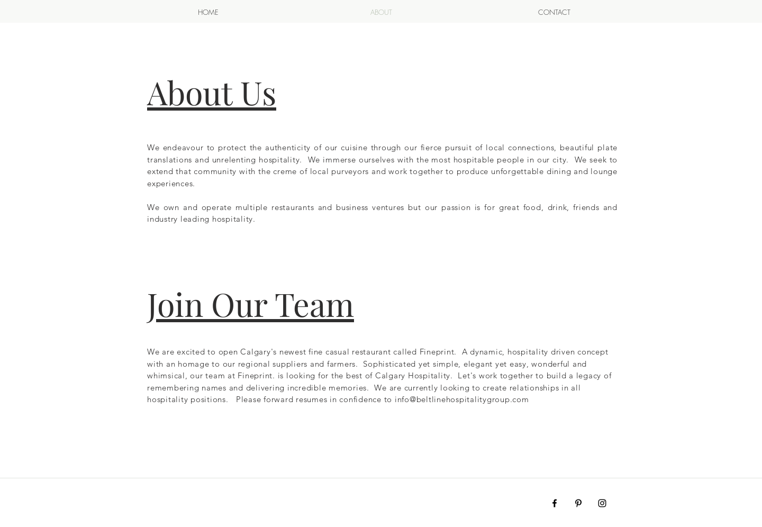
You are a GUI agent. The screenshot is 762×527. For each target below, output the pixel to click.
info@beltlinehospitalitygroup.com (462, 399)
